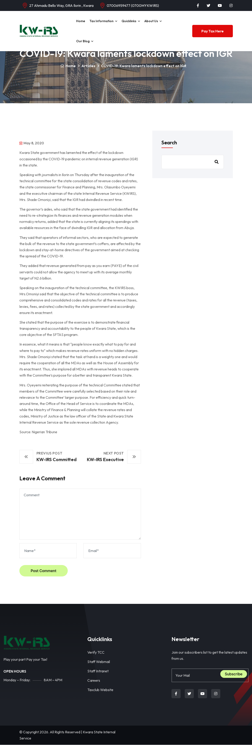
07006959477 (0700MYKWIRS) (133, 5)
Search (169, 142)
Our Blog (83, 41)
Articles (88, 65)
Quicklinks (129, 21)
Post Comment (43, 570)
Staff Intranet (98, 671)
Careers (93, 680)
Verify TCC (95, 652)
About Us (151, 21)
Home (80, 21)
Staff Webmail (98, 661)
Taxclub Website (100, 689)
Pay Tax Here (212, 31)
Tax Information (101, 21)
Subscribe (233, 674)
